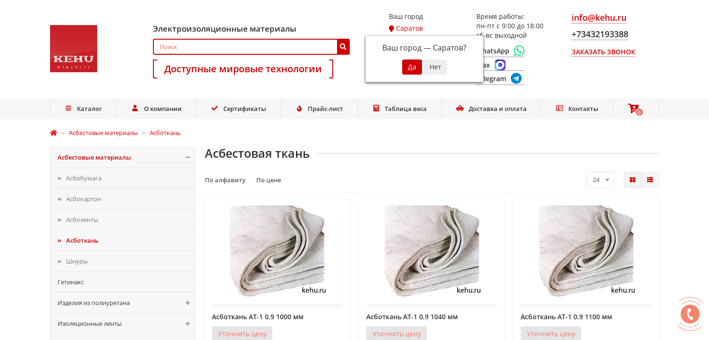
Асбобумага (83, 178)
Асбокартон (83, 199)
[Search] (251, 47)
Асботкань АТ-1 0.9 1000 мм (258, 316)
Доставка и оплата (491, 108)
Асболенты (82, 219)
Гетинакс (71, 282)
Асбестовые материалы (126, 157)
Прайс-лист (319, 108)
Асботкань (82, 240)
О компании (156, 108)
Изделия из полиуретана (126, 303)
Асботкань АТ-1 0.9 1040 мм (412, 316)
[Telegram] (500, 79)
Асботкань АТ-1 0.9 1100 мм (566, 316)
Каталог (83, 108)
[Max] (500, 65)
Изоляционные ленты (126, 324)
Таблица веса (399, 108)
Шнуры (77, 261)
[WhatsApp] (500, 51)
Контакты (577, 108)
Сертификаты (238, 108)
